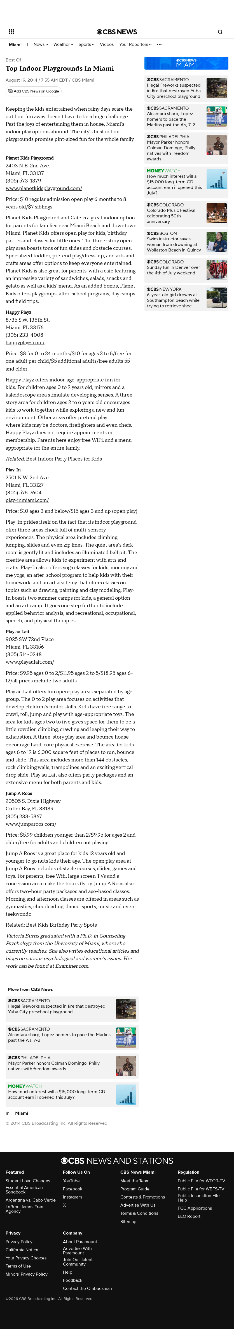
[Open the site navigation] (45, 31)
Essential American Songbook (24, 1189)
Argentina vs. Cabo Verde (31, 1200)
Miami (15, 45)
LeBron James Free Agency (24, 1209)
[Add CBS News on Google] (34, 91)
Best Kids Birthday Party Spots (61, 925)
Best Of (13, 60)
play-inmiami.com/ (27, 500)
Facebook (72, 1189)
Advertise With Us (137, 1205)
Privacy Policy (19, 1242)
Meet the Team (134, 1181)
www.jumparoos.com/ (31, 824)
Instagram (72, 1197)
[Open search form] (220, 32)
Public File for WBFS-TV (201, 1189)
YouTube (71, 1181)
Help (67, 1272)
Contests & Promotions (142, 1197)
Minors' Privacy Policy (27, 1274)
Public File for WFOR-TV (201, 1181)
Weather (63, 44)
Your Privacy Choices (26, 1258)
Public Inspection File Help (199, 1197)
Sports (86, 44)
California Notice (22, 1250)
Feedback (72, 1280)
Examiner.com (71, 966)
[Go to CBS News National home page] (117, 32)
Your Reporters (135, 44)
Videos (107, 44)
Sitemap (128, 1221)
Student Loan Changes (28, 1181)
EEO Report (189, 1216)
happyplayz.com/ (25, 343)
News (41, 44)
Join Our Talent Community (78, 1261)
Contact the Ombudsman (87, 1288)
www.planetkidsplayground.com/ (44, 188)
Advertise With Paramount (77, 1250)
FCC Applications (195, 1208)
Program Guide (134, 1189)
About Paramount (80, 1242)
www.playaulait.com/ (30, 662)
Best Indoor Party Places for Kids (64, 459)
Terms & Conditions (139, 1213)
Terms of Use (18, 1266)
